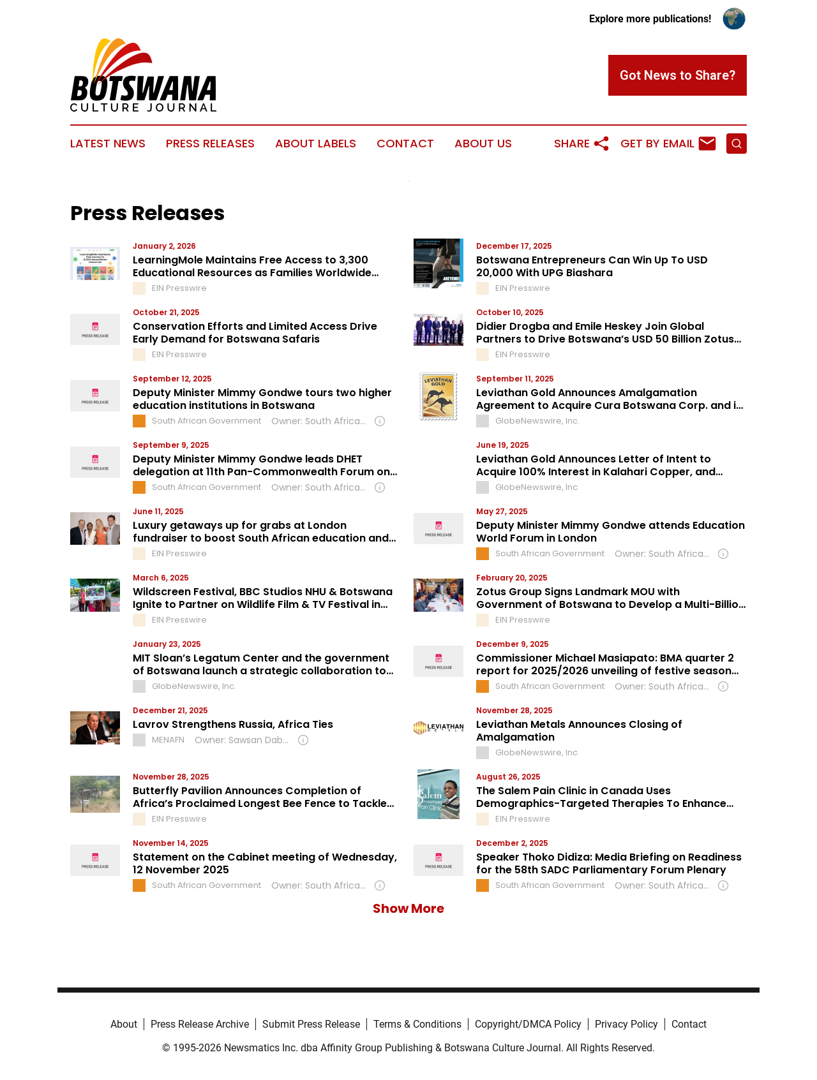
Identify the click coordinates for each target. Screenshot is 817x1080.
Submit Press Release (311, 1024)
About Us (483, 144)
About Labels (315, 144)
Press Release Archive (200, 1024)
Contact (405, 144)
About (123, 1024)
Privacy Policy (626, 1024)
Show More (408, 908)
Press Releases (210, 144)
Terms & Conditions (417, 1024)
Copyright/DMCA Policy (528, 1024)
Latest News (108, 144)
